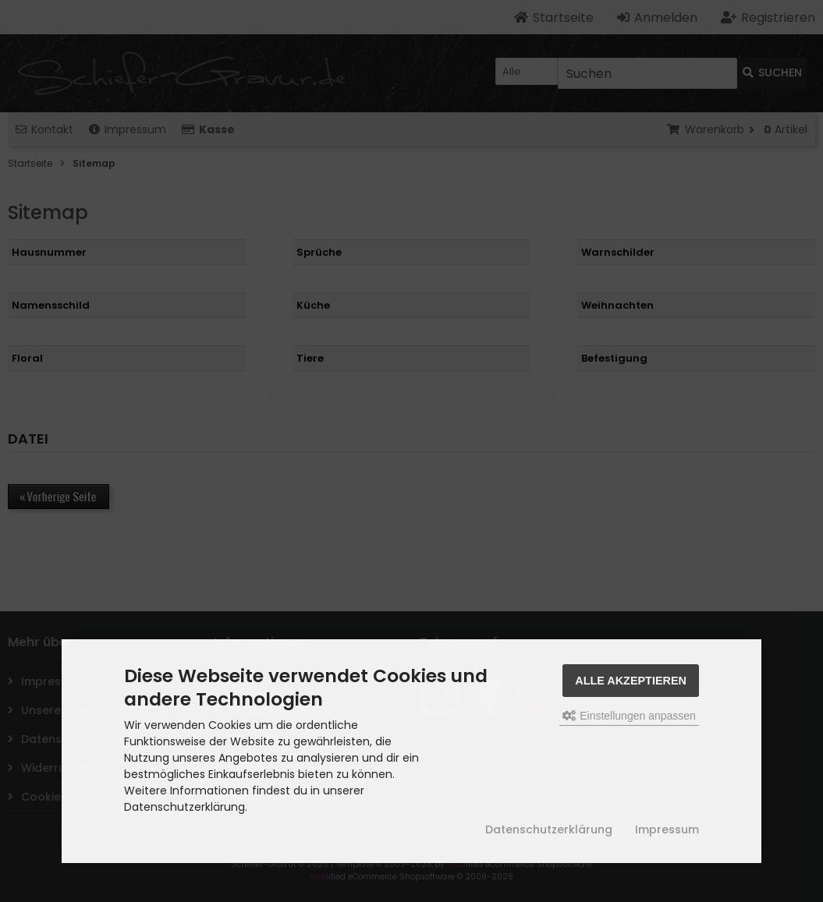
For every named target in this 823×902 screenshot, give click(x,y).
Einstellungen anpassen (629, 715)
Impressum (667, 829)
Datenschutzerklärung (548, 829)
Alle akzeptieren (630, 680)
